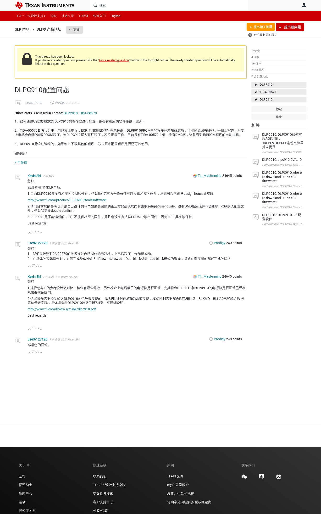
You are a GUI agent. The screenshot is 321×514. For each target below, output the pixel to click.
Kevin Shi (35, 176)
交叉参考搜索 (103, 493)
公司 (22, 476)
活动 (22, 502)
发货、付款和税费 (180, 493)
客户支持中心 (103, 502)
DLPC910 (266, 99)
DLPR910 (266, 84)
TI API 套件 (175, 476)
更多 (76, 30)
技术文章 (67, 16)
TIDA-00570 (268, 92)
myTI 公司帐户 (178, 485)
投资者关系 (27, 511)
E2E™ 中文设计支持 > (31, 16)
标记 (279, 109)
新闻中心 (25, 493)
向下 (41, 233)
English (115, 16)
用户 (304, 5)
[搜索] (169, 5)
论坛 (53, 16)
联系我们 (99, 476)
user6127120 (33, 103)
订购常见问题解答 (180, 502)
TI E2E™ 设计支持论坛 (109, 485)
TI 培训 (84, 16)
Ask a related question (114, 60)
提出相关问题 (262, 27)
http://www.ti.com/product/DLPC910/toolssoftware (67, 200)
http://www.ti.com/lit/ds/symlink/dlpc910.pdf (62, 309)
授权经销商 (203, 502)
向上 (30, 233)
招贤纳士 (25, 485)
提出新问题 (292, 27)
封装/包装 (100, 511)
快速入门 (99, 16)
